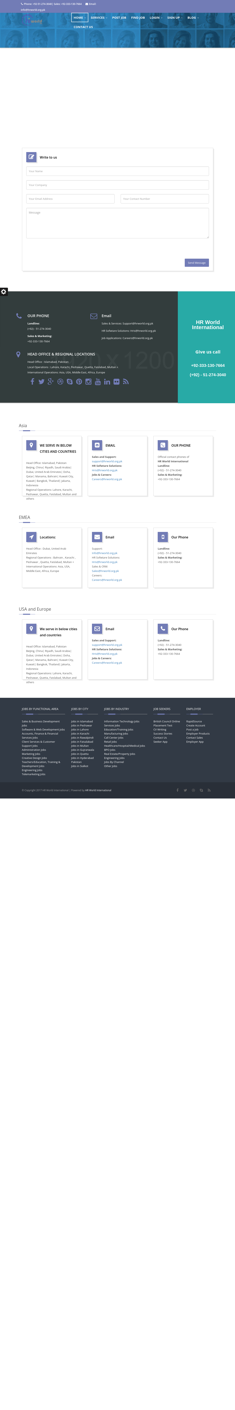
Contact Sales (194, 737)
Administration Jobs (34, 750)
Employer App (195, 741)
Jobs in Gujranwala (82, 750)
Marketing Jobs (31, 754)
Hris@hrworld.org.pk (105, 470)
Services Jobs (112, 725)
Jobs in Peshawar (81, 725)
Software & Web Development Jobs (43, 729)
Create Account (195, 725)
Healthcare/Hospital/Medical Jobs (124, 746)
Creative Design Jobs (34, 758)
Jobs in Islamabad (82, 721)
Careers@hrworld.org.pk (107, 479)
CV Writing (159, 729)
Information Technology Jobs (121, 721)
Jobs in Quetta (80, 754)
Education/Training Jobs (118, 729)
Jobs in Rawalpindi (82, 737)
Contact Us (160, 737)
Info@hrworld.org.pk (104, 553)
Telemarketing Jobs (34, 774)
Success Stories (162, 733)
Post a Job (192, 729)
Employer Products (198, 733)
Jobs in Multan (80, 746)
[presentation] (57, 251)
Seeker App (160, 741)
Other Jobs (110, 766)
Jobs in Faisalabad (82, 741)
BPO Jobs (109, 750)
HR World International (98, 790)
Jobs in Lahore (80, 729)
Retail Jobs (110, 741)
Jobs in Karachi (80, 733)
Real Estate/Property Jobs (119, 754)
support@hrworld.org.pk (107, 461)
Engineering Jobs (32, 770)
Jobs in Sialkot (79, 766)
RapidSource (194, 721)
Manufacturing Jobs (116, 733)
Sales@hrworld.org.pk (105, 571)
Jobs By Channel (114, 762)
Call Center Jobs (114, 737)
